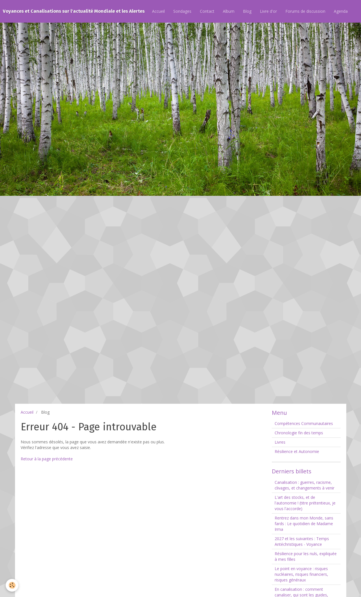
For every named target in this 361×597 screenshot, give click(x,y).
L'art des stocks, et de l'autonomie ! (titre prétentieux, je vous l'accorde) (305, 503)
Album (228, 11)
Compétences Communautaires (304, 423)
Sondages (182, 11)
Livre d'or (268, 11)
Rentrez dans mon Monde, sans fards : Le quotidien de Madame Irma (304, 523)
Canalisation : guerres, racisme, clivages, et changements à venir (304, 485)
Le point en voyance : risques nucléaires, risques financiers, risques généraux (301, 574)
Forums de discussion (305, 11)
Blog (247, 11)
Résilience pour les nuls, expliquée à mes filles (306, 556)
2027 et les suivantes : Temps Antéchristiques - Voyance (302, 541)
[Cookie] (12, 585)
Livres (280, 442)
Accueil (158, 11)
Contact (207, 11)
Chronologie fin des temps (299, 432)
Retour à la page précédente (47, 458)
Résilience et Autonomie (297, 451)
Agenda (341, 11)
